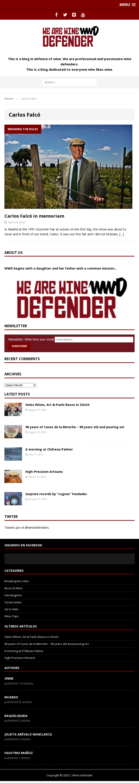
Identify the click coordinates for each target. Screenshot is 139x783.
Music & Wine (13, 588)
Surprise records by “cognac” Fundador (56, 494)
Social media (12, 602)
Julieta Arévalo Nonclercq (28, 734)
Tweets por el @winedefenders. (26, 527)
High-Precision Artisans (44, 471)
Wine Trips (11, 616)
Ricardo (11, 697)
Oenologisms (13, 595)
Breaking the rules (16, 581)
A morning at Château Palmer (49, 449)
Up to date (11, 609)
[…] (121, 234)
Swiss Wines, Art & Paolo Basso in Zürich (57, 405)
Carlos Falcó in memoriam (34, 216)
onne (8, 678)
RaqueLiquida (16, 716)
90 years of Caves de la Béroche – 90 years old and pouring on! (75, 427)
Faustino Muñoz (18, 753)
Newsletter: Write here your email (31, 339)
